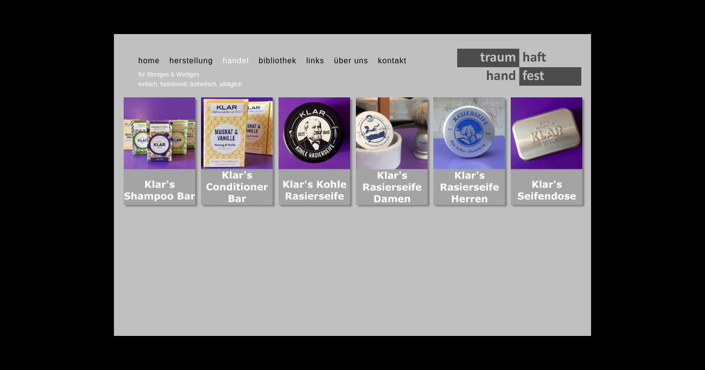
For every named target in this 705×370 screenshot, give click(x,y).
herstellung (191, 60)
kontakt (392, 60)
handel (236, 60)
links (315, 60)
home (149, 60)
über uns (351, 60)
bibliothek (278, 60)
